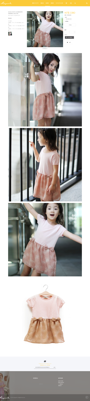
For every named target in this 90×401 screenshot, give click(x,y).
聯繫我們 (60, 385)
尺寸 (66, 17)
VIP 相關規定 (60, 384)
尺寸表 (70, 25)
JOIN (54, 367)
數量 (65, 29)
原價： (66, 15)
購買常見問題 (60, 381)
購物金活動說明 (61, 382)
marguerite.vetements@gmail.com (45, 363)
